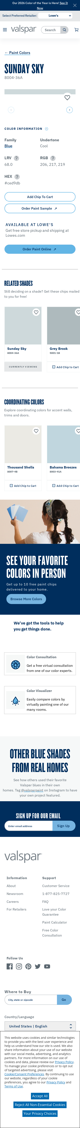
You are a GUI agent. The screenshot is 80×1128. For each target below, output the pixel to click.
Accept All (40, 1096)
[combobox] (51, 30)
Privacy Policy (64, 1062)
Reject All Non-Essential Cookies (40, 1104)
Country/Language (19, 1017)
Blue (8, 145)
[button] (5, 30)
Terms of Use (13, 1086)
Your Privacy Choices (40, 1113)
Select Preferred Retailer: (19, 16)
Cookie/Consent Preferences (24, 1074)
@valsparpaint (32, 790)
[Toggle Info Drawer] (46, 129)
